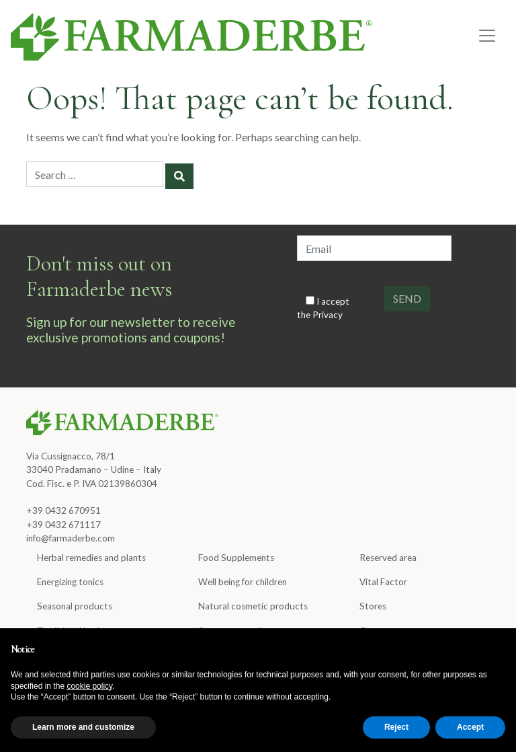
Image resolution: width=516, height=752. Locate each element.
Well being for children (242, 581)
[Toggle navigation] (487, 35)
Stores (372, 606)
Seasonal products (74, 606)
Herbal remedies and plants (91, 557)
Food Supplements (236, 557)
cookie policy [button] (89, 686)
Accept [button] (470, 727)
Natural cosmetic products (253, 606)
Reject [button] (396, 727)
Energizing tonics (70, 581)
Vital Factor (383, 581)
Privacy (327, 314)
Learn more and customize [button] (83, 727)
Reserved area (388, 557)
